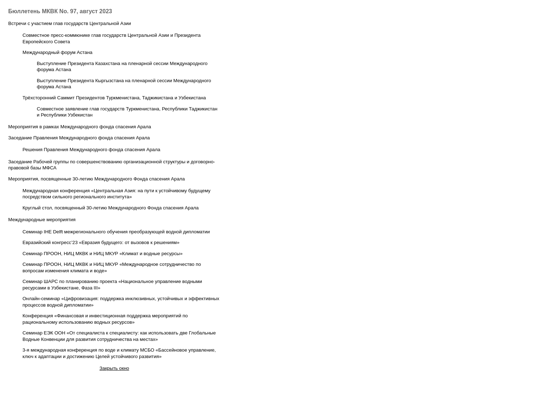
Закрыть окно (114, 368)
